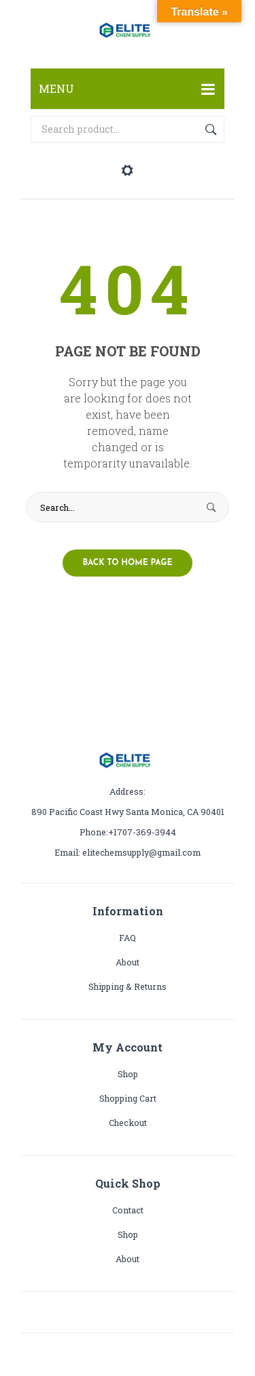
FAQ (127, 937)
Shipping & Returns (127, 986)
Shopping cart (127, 1098)
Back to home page (128, 563)
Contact (127, 1210)
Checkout (128, 1122)
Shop (128, 1073)
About (127, 962)
